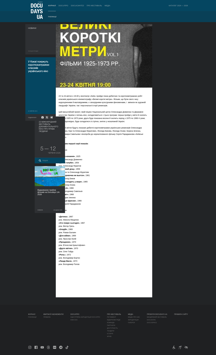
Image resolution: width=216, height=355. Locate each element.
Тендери (110, 331)
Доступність (112, 328)
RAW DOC (74, 320)
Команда (110, 322)
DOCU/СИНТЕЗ (77, 6)
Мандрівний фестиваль (157, 317)
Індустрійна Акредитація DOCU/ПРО (85, 317)
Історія (110, 333)
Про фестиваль (94, 6)
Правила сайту (181, 314)
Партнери (111, 325)
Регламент (111, 317)
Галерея (131, 322)
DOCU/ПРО (63, 6)
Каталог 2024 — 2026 (178, 6)
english (40, 2)
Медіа (107, 6)
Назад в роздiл (33, 51)
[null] (42, 117)
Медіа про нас (134, 317)
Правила (47, 317)
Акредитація (133, 320)
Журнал (52, 6)
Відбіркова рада (113, 320)
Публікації (52, 17)
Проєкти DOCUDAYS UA (157, 314)
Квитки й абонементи (53, 314)
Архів (109, 336)
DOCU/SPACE (152, 322)
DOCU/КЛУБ (151, 320)
